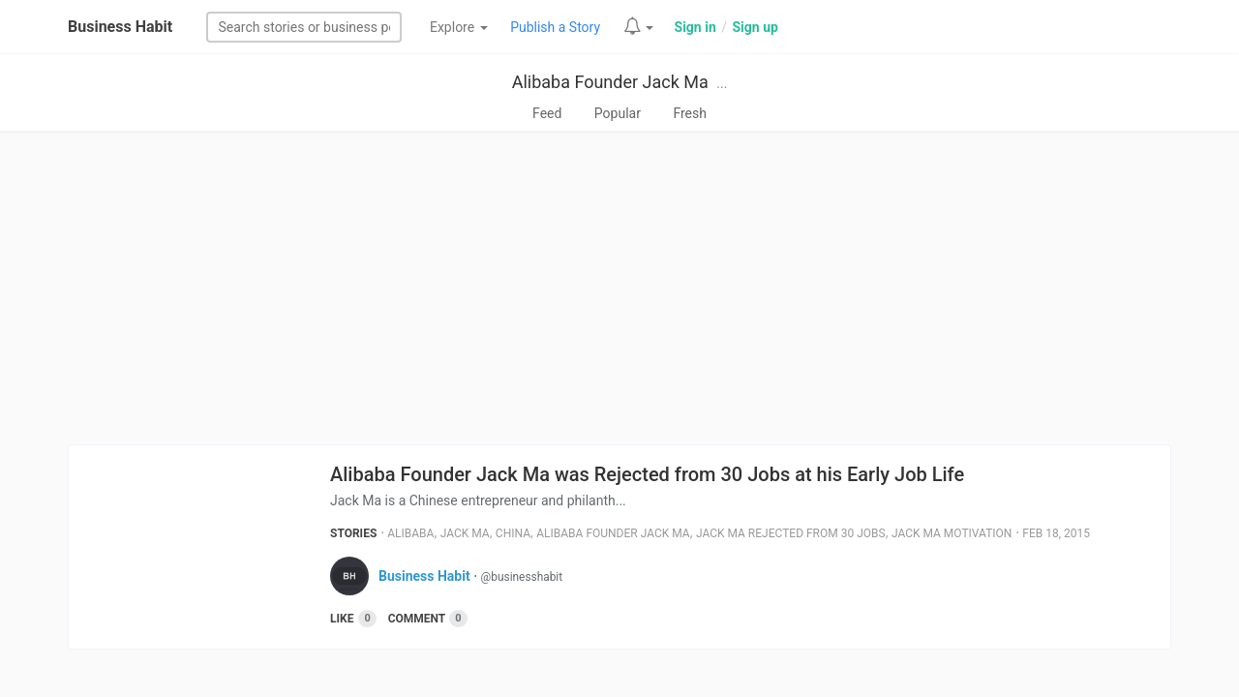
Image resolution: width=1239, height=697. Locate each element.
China (513, 533)
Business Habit (120, 26)
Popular (617, 113)
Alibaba (410, 533)
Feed (546, 113)
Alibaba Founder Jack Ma (610, 82)
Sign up (754, 27)
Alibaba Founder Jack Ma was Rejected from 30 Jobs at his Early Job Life (647, 474)
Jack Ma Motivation (951, 533)
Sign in (695, 27)
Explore (459, 27)
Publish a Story (555, 27)
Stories (353, 533)
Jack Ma (465, 533)
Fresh (690, 113)
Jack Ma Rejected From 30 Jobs (791, 533)
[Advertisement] (619, 287)
